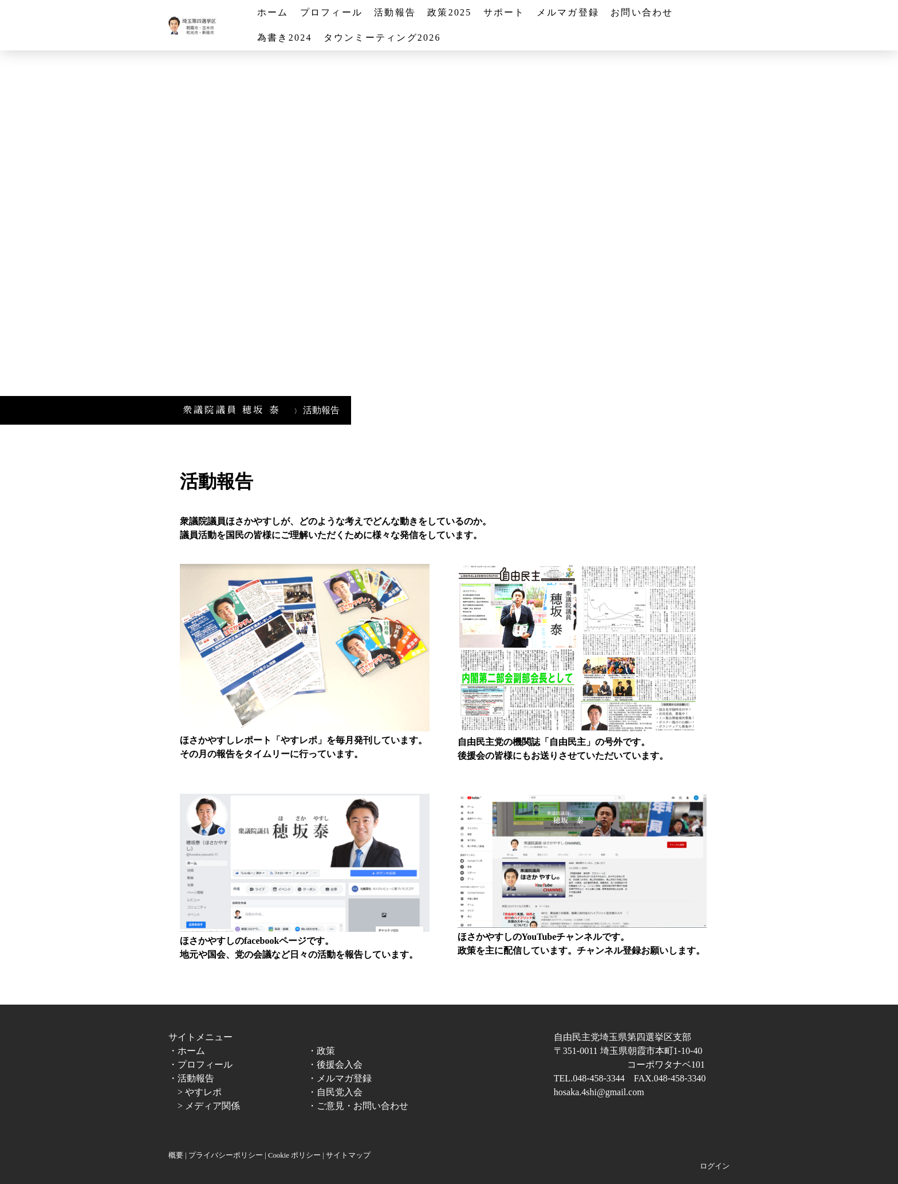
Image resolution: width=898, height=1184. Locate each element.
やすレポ (203, 1092)
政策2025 (449, 12)
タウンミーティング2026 (382, 37)
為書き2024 (284, 37)
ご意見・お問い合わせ (362, 1106)
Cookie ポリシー (294, 1155)
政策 (326, 1051)
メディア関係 (212, 1106)
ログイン (715, 1166)
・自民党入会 (335, 1092)
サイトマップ (348, 1155)
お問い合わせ (642, 12)
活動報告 (395, 12)
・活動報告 (191, 1078)
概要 (175, 1155)
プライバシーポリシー (225, 1155)
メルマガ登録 (568, 12)
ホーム (273, 12)
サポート (504, 12)
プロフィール (331, 12)
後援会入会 (340, 1064)
